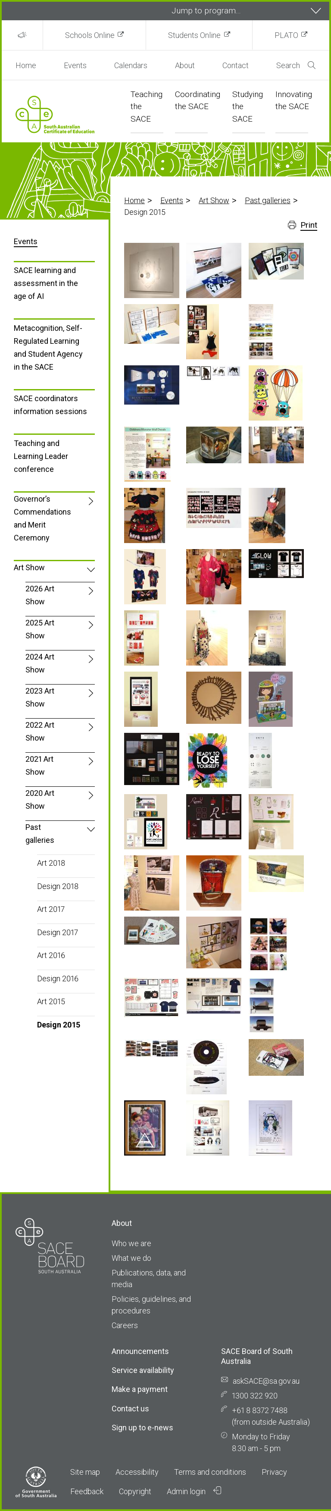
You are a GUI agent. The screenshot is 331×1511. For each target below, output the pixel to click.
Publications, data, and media (149, 1278)
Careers (125, 1325)
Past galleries (267, 200)
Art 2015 (51, 1001)
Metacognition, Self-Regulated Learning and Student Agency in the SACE (48, 347)
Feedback (86, 1491)
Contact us (130, 1408)
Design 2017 (57, 932)
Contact (235, 65)
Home (26, 65)
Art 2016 (51, 955)
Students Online (194, 35)
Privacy (274, 1471)
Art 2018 (51, 862)
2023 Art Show (39, 697)
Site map (85, 1471)
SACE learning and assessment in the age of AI (46, 283)
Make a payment (140, 1389)
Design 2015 (58, 1024)
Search (295, 65)
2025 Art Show (39, 629)
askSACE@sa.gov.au (266, 1380)
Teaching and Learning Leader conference (41, 456)
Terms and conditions (210, 1471)
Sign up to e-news (142, 1427)
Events (75, 65)
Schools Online (90, 35)
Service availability (143, 1370)
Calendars (130, 65)
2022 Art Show (39, 731)
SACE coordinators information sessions (50, 405)
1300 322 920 (255, 1395)
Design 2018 (57, 886)
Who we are (131, 1243)
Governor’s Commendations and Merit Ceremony (42, 518)
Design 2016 (57, 978)
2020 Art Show (39, 799)
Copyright (135, 1491)
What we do (131, 1258)
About (185, 65)
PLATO (286, 35)
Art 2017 (51, 909)
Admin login (194, 1491)
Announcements (140, 1351)
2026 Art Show (39, 595)
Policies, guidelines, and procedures (151, 1304)
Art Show (214, 200)
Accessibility (137, 1471)
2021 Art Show (39, 765)
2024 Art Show (39, 663)
